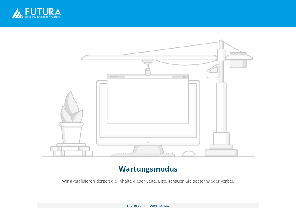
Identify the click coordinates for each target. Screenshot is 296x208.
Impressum (135, 205)
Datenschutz (159, 205)
